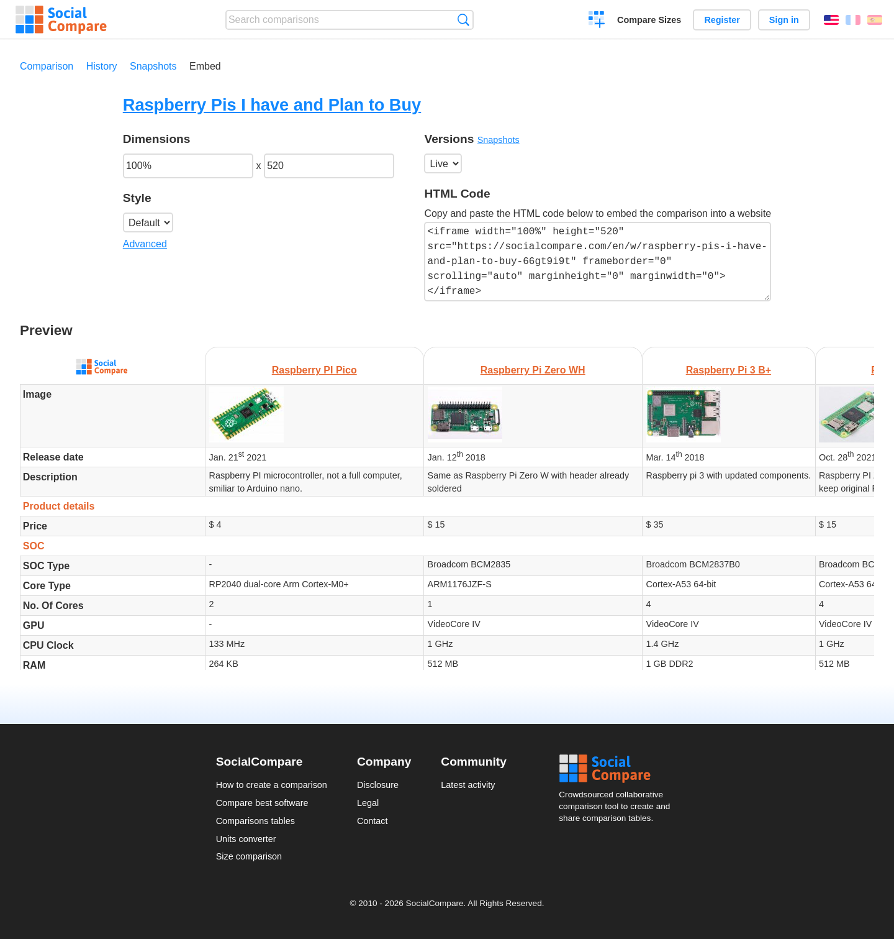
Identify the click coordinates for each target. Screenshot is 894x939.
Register (722, 20)
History (101, 66)
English (831, 20)
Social (618, 769)
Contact (372, 821)
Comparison (46, 66)
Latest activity (468, 785)
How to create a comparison (271, 785)
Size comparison (249, 856)
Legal (368, 803)
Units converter (246, 839)
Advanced (145, 244)
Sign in (784, 20)
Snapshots (153, 66)
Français (853, 20)
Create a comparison (597, 21)
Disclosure (378, 785)
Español (874, 20)
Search (463, 19)
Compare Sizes (649, 20)
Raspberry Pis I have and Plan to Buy (272, 104)
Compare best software (262, 803)
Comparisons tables (255, 821)
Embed (205, 66)
